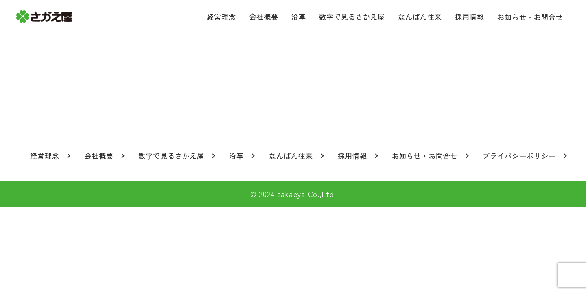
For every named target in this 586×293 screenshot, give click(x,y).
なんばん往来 (420, 16)
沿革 (298, 16)
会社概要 (263, 16)
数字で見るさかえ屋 (352, 16)
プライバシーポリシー (519, 156)
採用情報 (469, 16)
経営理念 (221, 16)
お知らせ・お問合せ (530, 17)
